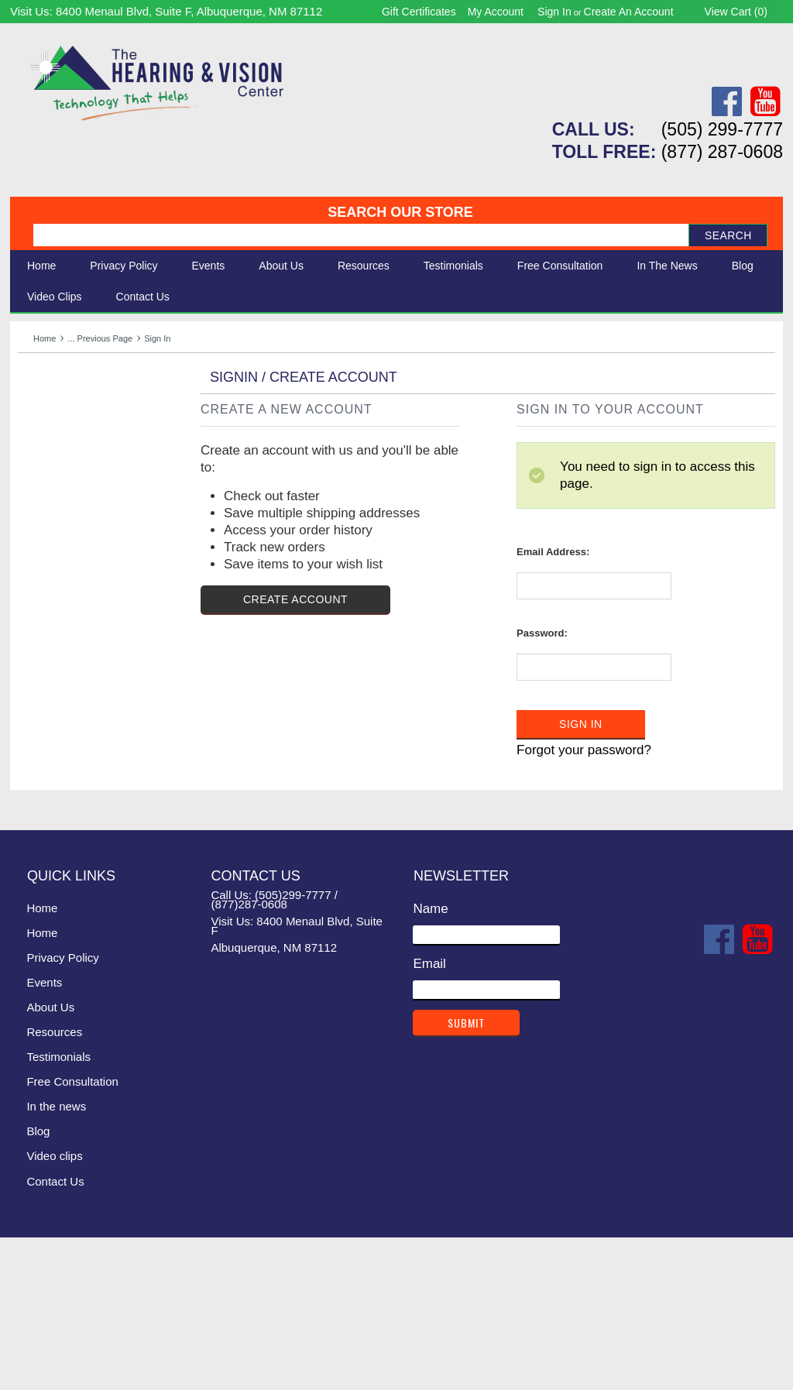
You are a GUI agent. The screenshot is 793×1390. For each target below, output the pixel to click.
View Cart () (736, 11)
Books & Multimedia (76, 487)
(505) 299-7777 (722, 129)
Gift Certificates (419, 11)
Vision (35, 418)
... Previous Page (99, 338)
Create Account (295, 751)
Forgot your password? (584, 902)
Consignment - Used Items (95, 504)
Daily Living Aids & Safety (92, 435)
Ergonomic (49, 469)
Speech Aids (54, 452)
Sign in (554, 11)
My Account (496, 11)
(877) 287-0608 (722, 152)
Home (41, 265)
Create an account (629, 11)
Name (430, 1060)
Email (429, 1115)
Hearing (41, 401)
